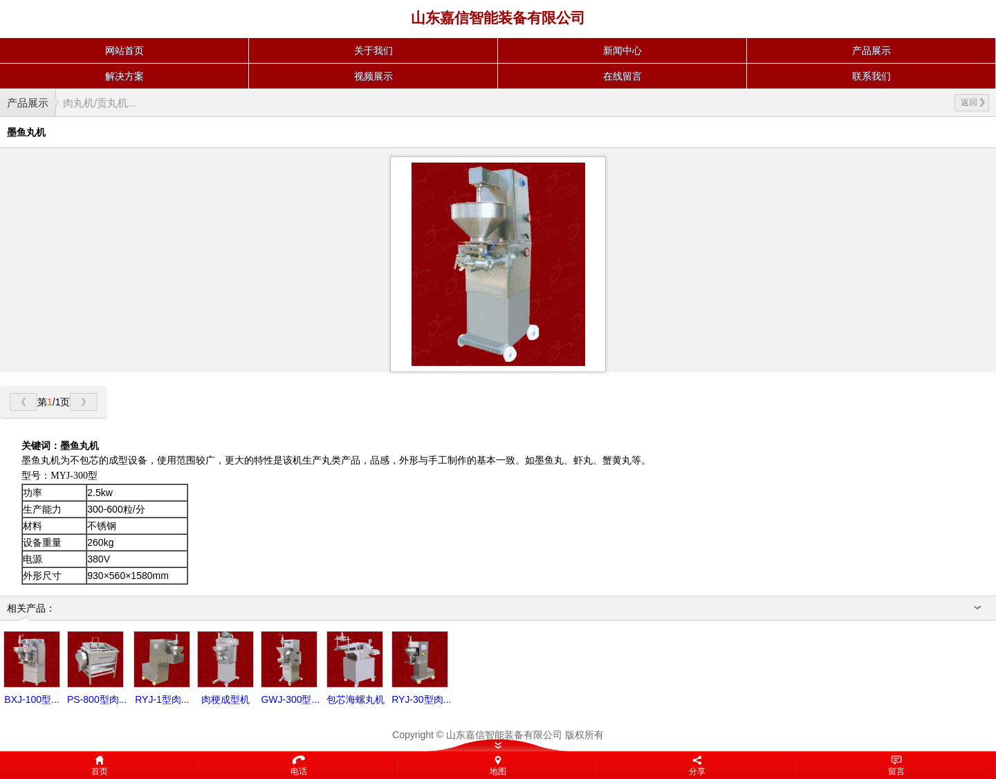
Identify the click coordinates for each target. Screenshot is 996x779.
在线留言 (622, 76)
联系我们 (871, 76)
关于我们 (373, 50)
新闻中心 (622, 50)
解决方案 (124, 76)
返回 (973, 102)
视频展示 (373, 76)
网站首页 (124, 50)
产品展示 (871, 50)
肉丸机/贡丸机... (100, 103)
